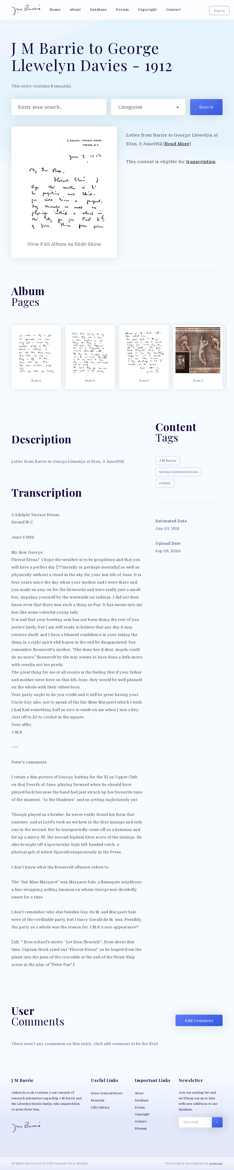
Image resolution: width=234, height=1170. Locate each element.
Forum (140, 1107)
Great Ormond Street (107, 1093)
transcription (201, 161)
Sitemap (141, 1128)
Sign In (219, 10)
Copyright (142, 1114)
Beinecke (98, 1100)
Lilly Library (100, 1107)
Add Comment (199, 1021)
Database (142, 1100)
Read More (177, 143)
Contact (141, 1121)
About (139, 1093)
